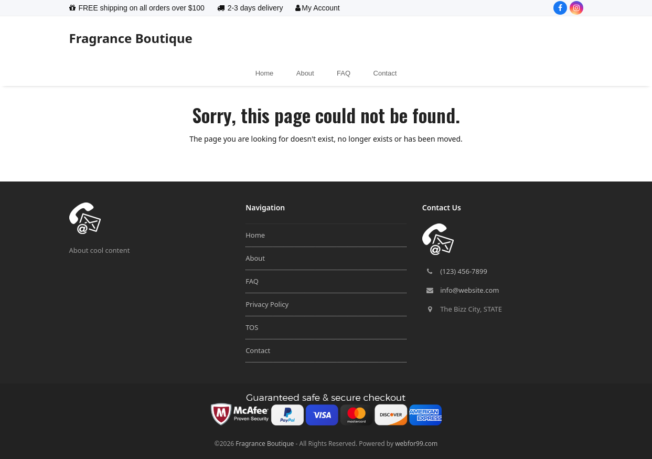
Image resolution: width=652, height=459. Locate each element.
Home (255, 235)
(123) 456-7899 (463, 271)
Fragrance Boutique (131, 38)
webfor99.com (416, 443)
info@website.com (469, 290)
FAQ (252, 281)
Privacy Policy (266, 304)
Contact (257, 350)
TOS (251, 327)
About (255, 258)
